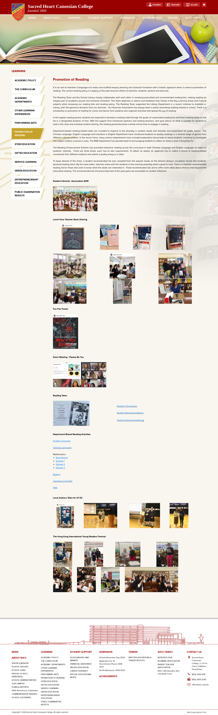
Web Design (191, 712)
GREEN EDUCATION (50, 692)
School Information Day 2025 (112, 657)
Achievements (152, 18)
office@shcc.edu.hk (200, 685)
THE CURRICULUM (49, 661)
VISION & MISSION (20, 663)
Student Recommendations (130, 413)
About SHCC (52, 18)
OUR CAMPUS (18, 683)
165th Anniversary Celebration (25, 690)
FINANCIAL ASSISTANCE (81, 664)
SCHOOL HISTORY (20, 667)
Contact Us (194, 652)
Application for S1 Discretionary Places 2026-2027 (111, 664)
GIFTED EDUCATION (50, 685)
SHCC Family (193, 18)
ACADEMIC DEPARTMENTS (53, 664)
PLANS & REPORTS (20, 687)
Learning (74, 18)
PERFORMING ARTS (50, 674)
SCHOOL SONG (19, 670)
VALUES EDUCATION (79, 667)
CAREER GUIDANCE (79, 671)
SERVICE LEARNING (50, 688)
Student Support (101, 18)
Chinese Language (62, 447)
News (33, 18)
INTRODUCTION (165, 657)
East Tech (202, 712)
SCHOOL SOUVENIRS (21, 697)
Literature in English (62, 481)
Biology (56, 474)
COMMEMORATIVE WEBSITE (24, 694)
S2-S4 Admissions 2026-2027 (112, 670)
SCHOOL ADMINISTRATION (24, 680)
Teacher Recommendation (130, 420)
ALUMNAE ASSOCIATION (169, 661)
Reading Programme (127, 406)
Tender (173, 18)
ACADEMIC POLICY (49, 657)
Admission (128, 18)
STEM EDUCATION (49, 681)
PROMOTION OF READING (53, 678)
